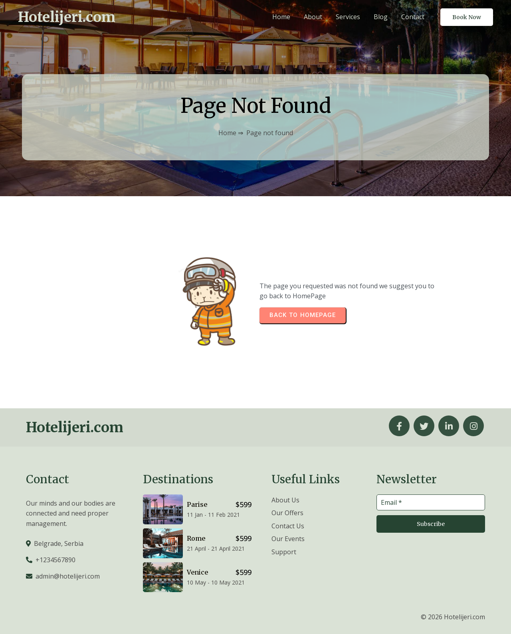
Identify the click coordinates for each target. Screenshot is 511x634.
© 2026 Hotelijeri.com (453, 616)
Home (227, 132)
